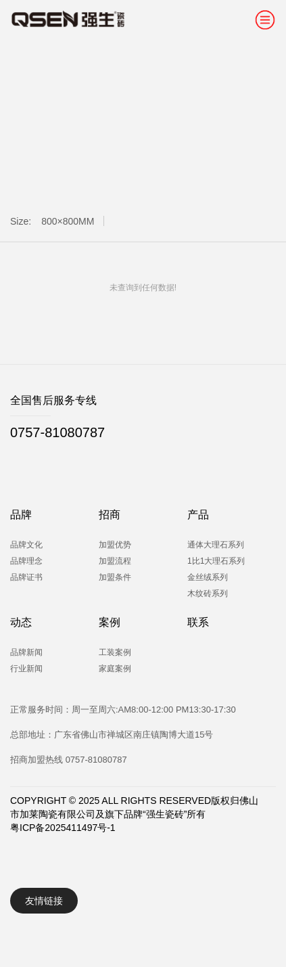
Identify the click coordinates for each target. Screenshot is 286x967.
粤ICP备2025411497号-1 (63, 827)
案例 (109, 622)
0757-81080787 (57, 432)
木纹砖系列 (207, 593)
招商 (109, 514)
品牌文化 (26, 544)
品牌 (21, 514)
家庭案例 (115, 668)
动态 (21, 622)
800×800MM (67, 221)
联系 (198, 622)
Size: (20, 221)
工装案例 (115, 652)
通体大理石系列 (215, 544)
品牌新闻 (26, 652)
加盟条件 (115, 577)
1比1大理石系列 (216, 561)
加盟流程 (115, 561)
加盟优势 (115, 544)
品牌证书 (26, 577)
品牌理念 (26, 561)
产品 (198, 514)
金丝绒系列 (207, 577)
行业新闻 (26, 668)
